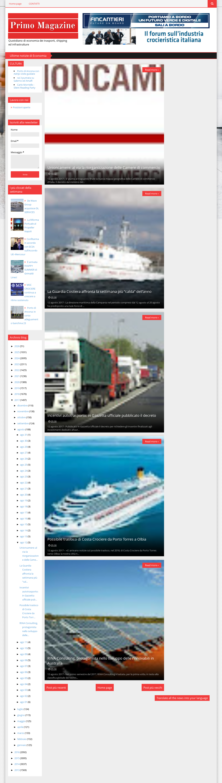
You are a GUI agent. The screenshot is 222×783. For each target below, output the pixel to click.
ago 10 (20, 644)
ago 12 (20, 538)
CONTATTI (30, 3)
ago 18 (20, 502)
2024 (13, 354)
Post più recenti (54, 687)
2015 (13, 754)
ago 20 (20, 490)
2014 (13, 760)
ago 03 (20, 686)
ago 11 (20, 638)
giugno (18, 711)
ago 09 (20, 650)
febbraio (18, 734)
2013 (13, 766)
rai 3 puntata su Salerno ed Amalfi (20, 79)
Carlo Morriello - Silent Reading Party (21, 86)
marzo (17, 729)
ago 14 (20, 526)
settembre (20, 419)
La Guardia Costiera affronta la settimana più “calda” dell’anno (97, 291)
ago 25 (20, 460)
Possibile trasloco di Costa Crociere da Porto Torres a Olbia (94, 539)
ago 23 (20, 472)
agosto (18, 425)
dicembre (19, 401)
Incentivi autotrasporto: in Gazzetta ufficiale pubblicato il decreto (99, 415)
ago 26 (20, 454)
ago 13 (20, 532)
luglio (17, 705)
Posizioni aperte (18, 107)
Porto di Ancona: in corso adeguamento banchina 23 (21, 311)
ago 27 (20, 448)
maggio (18, 717)
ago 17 (20, 508)
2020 (13, 378)
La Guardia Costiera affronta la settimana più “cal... (25, 569)
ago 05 (20, 673)
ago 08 (20, 656)
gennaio (18, 740)
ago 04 (20, 679)
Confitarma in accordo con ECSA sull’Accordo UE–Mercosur (22, 246)
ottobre (18, 413)
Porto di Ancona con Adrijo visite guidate (23, 72)
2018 (13, 390)
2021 (13, 372)
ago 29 (20, 442)
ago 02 (20, 692)
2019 (13, 384)
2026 (13, 342)
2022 (13, 366)
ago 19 (20, 496)
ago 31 (20, 430)
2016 (13, 748)
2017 (13, 396)
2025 (13, 348)
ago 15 (20, 520)
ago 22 (20, 478)
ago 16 (20, 514)
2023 (13, 360)
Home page (11, 3)
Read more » (149, 69)
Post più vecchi (150, 687)
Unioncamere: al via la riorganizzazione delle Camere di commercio (101, 167)
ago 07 (20, 662)
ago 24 (20, 466)
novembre (20, 407)
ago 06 (20, 668)
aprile (17, 723)
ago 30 (20, 436)
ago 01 (20, 697)
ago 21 (20, 484)
